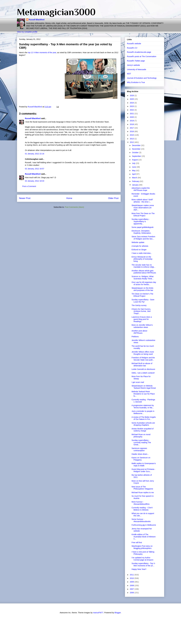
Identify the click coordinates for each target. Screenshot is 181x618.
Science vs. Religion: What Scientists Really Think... (142, 277)
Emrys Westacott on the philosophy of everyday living (142, 259)
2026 (132, 95)
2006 (132, 593)
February (136, 181)
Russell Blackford (36, 20)
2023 (132, 106)
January (135, 185)
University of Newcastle (136, 69)
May (134, 170)
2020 (132, 117)
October (135, 152)
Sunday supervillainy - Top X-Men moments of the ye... (143, 564)
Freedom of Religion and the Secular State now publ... (143, 359)
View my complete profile (27, 32)
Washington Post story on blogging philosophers (142, 547)
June (134, 167)
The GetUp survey (139, 305)
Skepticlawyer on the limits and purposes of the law (142, 289)
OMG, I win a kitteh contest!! (143, 373)
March (135, 178)
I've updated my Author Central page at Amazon (142, 559)
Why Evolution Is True (136, 82)
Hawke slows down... (140, 454)
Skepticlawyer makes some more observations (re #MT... (143, 207)
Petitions (135, 337)
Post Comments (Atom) (74, 207)
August (135, 160)
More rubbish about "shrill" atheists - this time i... (142, 201)
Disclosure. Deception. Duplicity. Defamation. (141, 232)
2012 (132, 142)
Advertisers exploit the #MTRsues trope (141, 189)
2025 (132, 99)
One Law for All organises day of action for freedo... (144, 283)
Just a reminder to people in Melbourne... (143, 412)
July (134, 163)
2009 (132, 582)
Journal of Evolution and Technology (142, 78)
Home (69, 198)
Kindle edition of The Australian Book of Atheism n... (143, 536)
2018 (132, 124)
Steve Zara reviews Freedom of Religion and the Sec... (143, 238)
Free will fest (137, 542)
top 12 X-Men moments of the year (42, 52)
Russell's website (134, 43)
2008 (132, 585)
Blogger (118, 613)
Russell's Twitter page (136, 61)
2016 (132, 131)
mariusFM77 (98, 613)
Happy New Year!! (139, 569)
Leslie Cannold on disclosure (143, 369)
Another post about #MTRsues (139, 332)
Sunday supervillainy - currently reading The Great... (141, 442)
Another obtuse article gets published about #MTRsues (144, 272)
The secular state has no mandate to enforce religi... (143, 266)
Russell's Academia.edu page (139, 52)
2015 (132, 135)
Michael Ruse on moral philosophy (141, 435)
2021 (132, 113)
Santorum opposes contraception (139, 449)
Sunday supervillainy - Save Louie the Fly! (143, 301)
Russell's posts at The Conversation (141, 56)
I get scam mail (138, 382)
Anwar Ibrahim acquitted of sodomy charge (142, 430)
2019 (132, 121)
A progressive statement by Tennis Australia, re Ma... (143, 406)
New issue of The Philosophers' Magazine (142, 488)
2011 (132, 575)
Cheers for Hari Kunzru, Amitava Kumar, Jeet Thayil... (141, 311)
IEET (129, 74)
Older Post (113, 198)
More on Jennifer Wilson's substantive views (142, 326)
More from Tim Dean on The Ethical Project (143, 214)
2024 (132, 103)
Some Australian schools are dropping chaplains (143, 424)
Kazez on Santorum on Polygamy (141, 459)
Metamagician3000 (56, 12)
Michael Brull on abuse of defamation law (142, 364)
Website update (138, 242)
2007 (132, 589)
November (136, 149)
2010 (132, 578)
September (137, 156)
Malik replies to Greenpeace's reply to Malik (144, 464)
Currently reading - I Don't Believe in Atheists (142, 509)
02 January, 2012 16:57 (34, 169)
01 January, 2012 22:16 (34, 154)
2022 (132, 110)
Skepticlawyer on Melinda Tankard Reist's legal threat (144, 387)
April (134, 174)
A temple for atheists (140, 246)
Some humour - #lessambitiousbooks (141, 520)
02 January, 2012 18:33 (34, 181)
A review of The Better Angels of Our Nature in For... (144, 418)
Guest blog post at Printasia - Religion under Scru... (143, 470)
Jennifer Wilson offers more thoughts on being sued (143, 353)
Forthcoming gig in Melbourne (144, 525)
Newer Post (25, 198)
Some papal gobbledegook (142, 227)
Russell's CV (132, 48)
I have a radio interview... (142, 253)
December (136, 145)
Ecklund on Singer (139, 250)
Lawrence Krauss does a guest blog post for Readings (142, 319)
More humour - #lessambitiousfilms (140, 503)
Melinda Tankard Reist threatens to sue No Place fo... (143, 394)
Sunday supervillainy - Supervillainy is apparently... (141, 221)
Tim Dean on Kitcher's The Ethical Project (142, 295)
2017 (132, 128)
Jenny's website (133, 65)
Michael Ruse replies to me (143, 492)
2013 (132, 139)
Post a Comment (29, 186)
